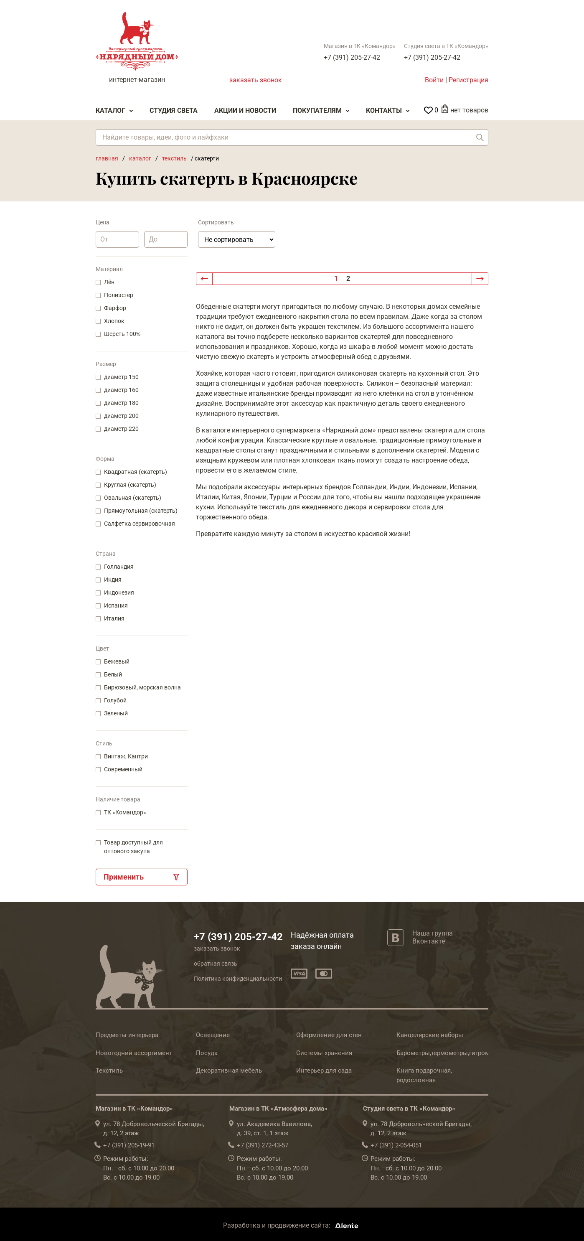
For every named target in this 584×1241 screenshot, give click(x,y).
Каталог (110, 110)
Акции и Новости (245, 110)
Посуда (207, 1053)
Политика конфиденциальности (238, 978)
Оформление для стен (329, 1035)
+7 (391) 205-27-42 (352, 57)
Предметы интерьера (127, 1035)
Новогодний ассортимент (134, 1053)
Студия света (174, 110)
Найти (480, 137)
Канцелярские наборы (429, 1035)
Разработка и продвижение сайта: (292, 1225)
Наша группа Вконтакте (432, 937)
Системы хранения (324, 1053)
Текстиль (109, 1070)
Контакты (384, 110)
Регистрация (468, 80)
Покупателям (317, 110)
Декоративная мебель (229, 1070)
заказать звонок (255, 80)
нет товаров (469, 110)
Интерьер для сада (324, 1070)
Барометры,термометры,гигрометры (450, 1053)
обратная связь (215, 963)
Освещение (213, 1035)
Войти (434, 80)
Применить (124, 876)
